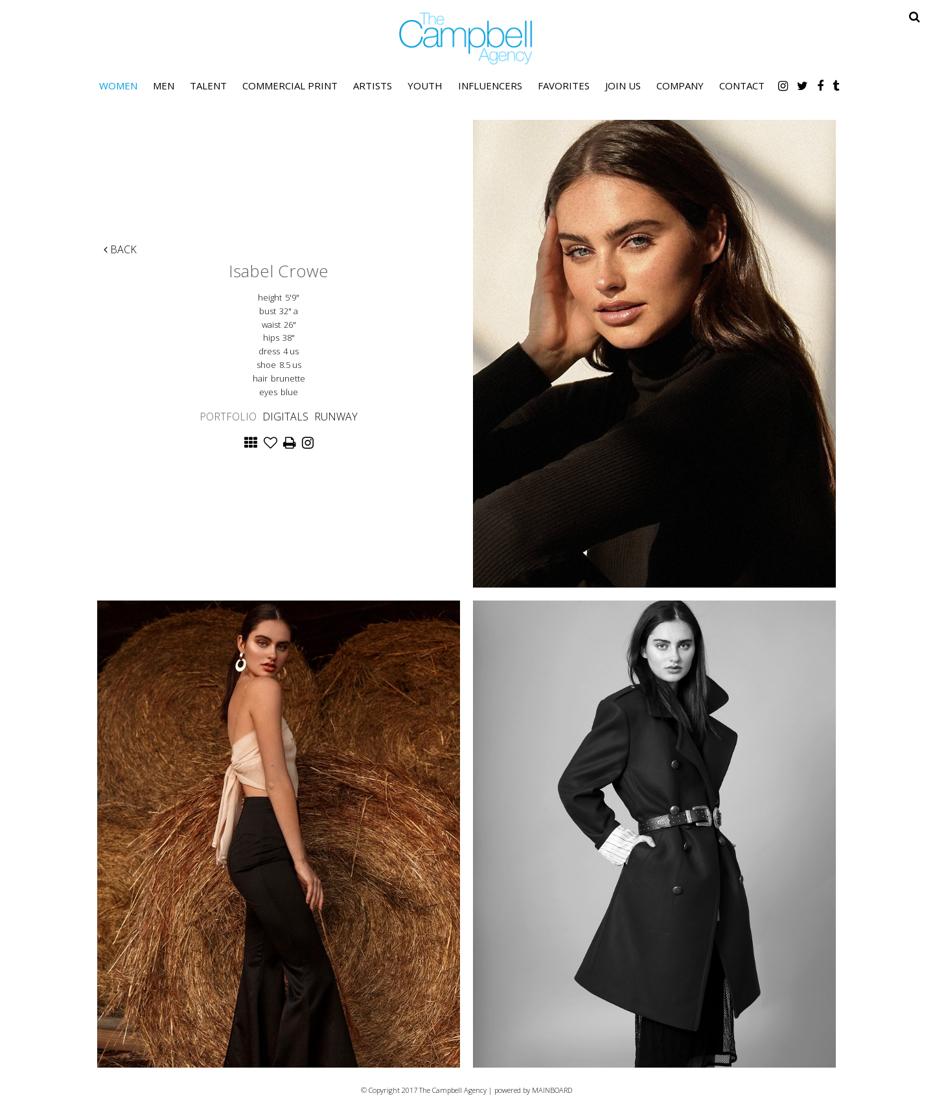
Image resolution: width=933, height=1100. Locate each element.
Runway (336, 416)
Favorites (564, 85)
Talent (208, 85)
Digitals (285, 416)
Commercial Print (290, 85)
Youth (425, 85)
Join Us (623, 85)
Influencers (490, 85)
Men (163, 85)
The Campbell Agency (466, 38)
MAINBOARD (552, 1090)
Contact (742, 85)
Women (118, 85)
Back (120, 249)
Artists (372, 85)
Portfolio (228, 416)
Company (680, 85)
